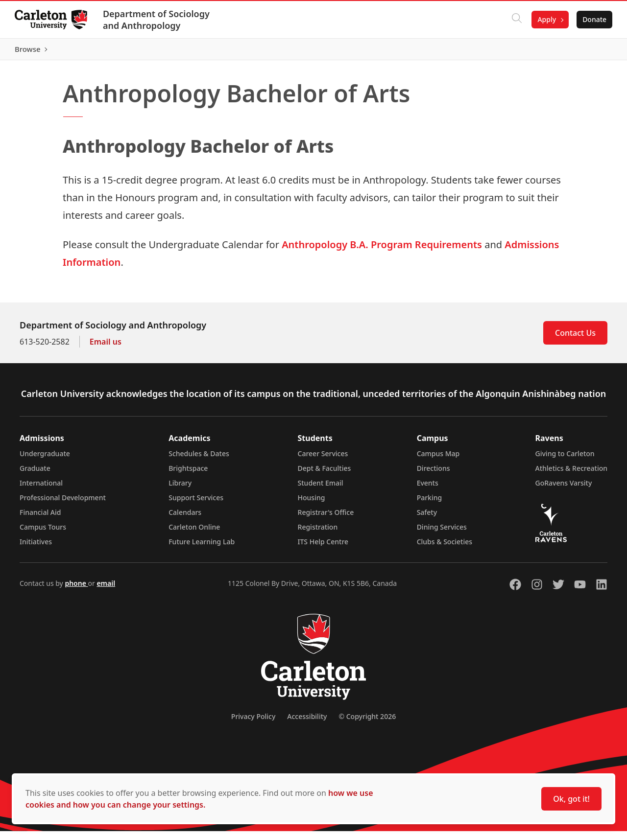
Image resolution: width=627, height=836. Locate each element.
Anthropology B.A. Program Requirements (382, 249)
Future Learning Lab (202, 546)
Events (427, 487)
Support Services (196, 502)
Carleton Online (194, 531)
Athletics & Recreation (571, 473)
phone (76, 588)
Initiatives (36, 546)
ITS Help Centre (323, 546)
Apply (545, 19)
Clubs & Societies (444, 546)
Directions (433, 473)
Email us (105, 346)
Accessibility (307, 721)
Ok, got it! (571, 798)
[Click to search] (516, 19)
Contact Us (575, 337)
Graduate (35, 473)
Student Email (320, 487)
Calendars (185, 517)
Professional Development (63, 502)
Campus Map (438, 458)
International (41, 487)
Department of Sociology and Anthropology (157, 19)
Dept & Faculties (324, 473)
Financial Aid (40, 517)
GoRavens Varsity (563, 487)
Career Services (323, 458)
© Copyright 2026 (367, 721)
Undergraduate (45, 458)
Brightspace (188, 473)
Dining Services (442, 531)
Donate (593, 19)
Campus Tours (43, 531)
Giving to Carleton (565, 458)
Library (180, 487)
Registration (318, 531)
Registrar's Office (326, 517)
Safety (427, 517)
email (105, 588)
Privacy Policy (253, 721)
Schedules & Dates (199, 458)
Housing (311, 502)
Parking (429, 502)
